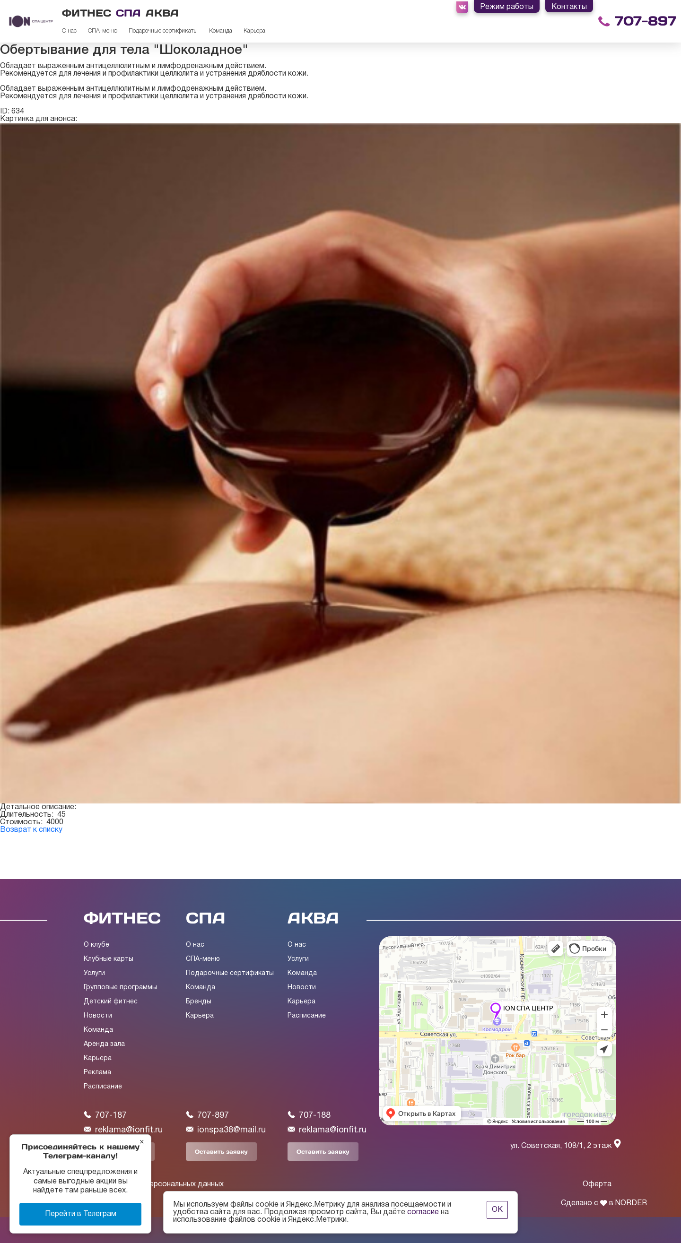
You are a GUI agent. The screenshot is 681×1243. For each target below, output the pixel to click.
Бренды (198, 1002)
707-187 (105, 1115)
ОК (497, 1210)
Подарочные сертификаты (163, 31)
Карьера (254, 31)
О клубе (96, 945)
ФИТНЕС (86, 13)
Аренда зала (104, 1044)
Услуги (94, 973)
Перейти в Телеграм (80, 1214)
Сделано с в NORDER (604, 1203)
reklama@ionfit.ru (123, 1129)
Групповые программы (120, 987)
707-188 (309, 1115)
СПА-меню (102, 31)
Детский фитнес (111, 1002)
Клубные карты (108, 959)
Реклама (97, 1073)
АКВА (162, 13)
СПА (128, 13)
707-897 (645, 21)
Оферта (597, 1184)
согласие (423, 1212)
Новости (98, 1016)
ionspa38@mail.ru (226, 1129)
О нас (69, 31)
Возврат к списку (31, 830)
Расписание (103, 1087)
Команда (220, 31)
